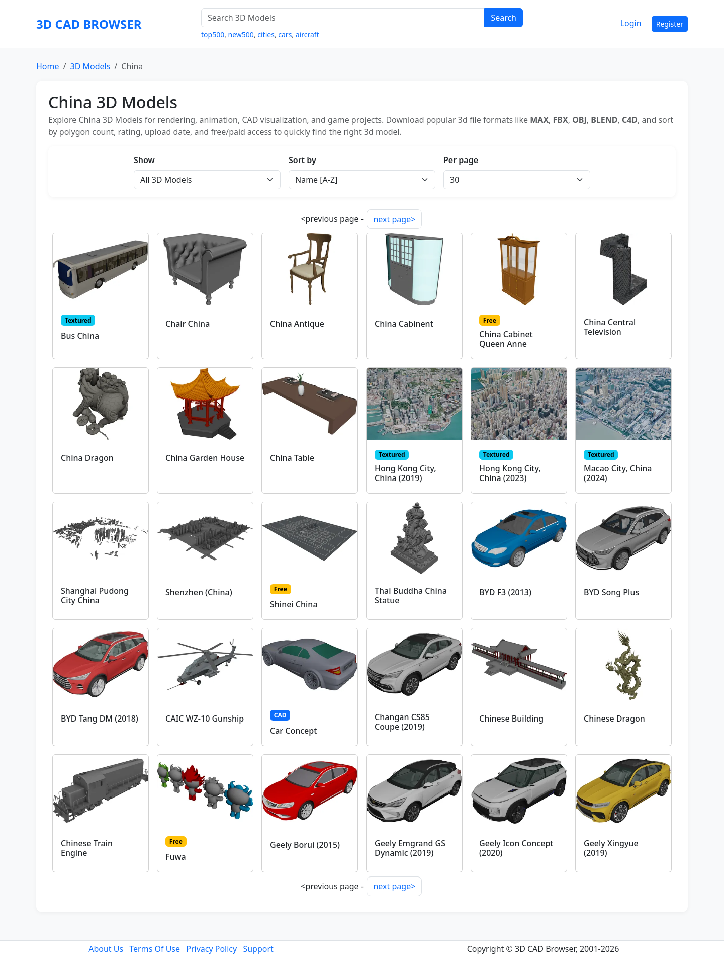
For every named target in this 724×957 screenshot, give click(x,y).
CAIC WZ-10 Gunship (204, 718)
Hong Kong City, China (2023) (510, 473)
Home (47, 66)
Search (503, 17)
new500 (241, 34)
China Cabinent (404, 323)
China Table (292, 457)
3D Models (90, 66)
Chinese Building (511, 718)
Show (144, 160)
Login (631, 23)
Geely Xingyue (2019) (611, 848)
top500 (212, 34)
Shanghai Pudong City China (95, 595)
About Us (105, 948)
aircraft (307, 34)
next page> (394, 219)
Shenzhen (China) (198, 592)
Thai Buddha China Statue (411, 595)
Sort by (302, 160)
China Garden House (204, 457)
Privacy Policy (211, 948)
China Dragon (87, 457)
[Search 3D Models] (343, 17)
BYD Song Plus (611, 592)
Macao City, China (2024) (618, 473)
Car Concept (293, 730)
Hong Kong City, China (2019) (405, 473)
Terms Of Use (154, 948)
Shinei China (294, 604)
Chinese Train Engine (87, 848)
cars (285, 34)
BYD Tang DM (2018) (99, 718)
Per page (460, 160)
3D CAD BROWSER (88, 24)
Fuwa (175, 856)
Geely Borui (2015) (305, 844)
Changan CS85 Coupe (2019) (402, 721)
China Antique (297, 323)
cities (266, 34)
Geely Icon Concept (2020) (516, 848)
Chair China (187, 323)
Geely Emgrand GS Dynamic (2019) (410, 848)
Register (669, 24)
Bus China (80, 335)
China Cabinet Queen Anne (506, 339)
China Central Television (610, 326)
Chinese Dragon (614, 718)
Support (258, 948)
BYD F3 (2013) (505, 592)
